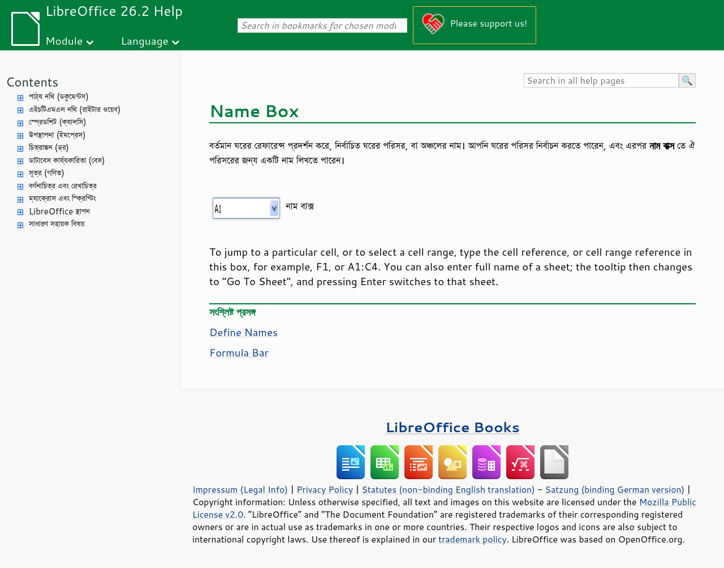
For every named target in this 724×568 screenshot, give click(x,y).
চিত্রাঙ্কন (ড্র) (49, 147)
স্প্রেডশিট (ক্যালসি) (58, 122)
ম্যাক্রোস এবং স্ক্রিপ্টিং (62, 198)
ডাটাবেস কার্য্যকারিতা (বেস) (67, 160)
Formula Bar (239, 352)
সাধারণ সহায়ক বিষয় (57, 224)
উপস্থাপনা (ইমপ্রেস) (57, 135)
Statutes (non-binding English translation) (448, 489)
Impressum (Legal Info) (240, 489)
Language (145, 40)
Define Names (243, 332)
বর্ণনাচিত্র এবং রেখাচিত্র (63, 186)
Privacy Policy (324, 489)
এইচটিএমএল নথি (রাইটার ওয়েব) (74, 109)
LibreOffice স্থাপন (59, 211)
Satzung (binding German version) (615, 489)
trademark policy (472, 539)
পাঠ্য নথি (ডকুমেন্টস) (59, 96)
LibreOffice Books (452, 427)
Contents (32, 82)
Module (64, 40)
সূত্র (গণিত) (46, 173)
